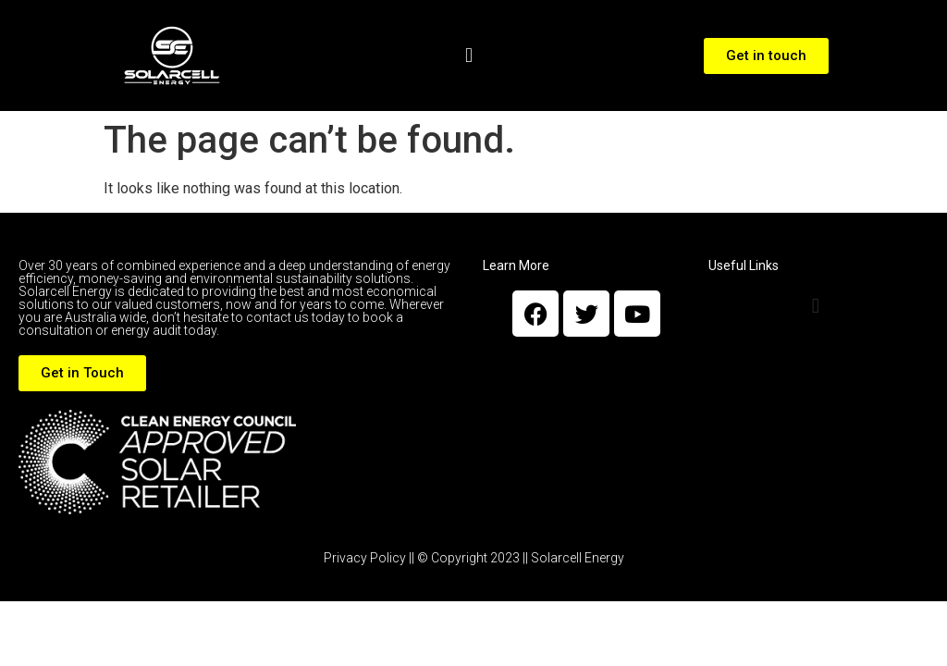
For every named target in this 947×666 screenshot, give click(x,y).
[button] (469, 56)
